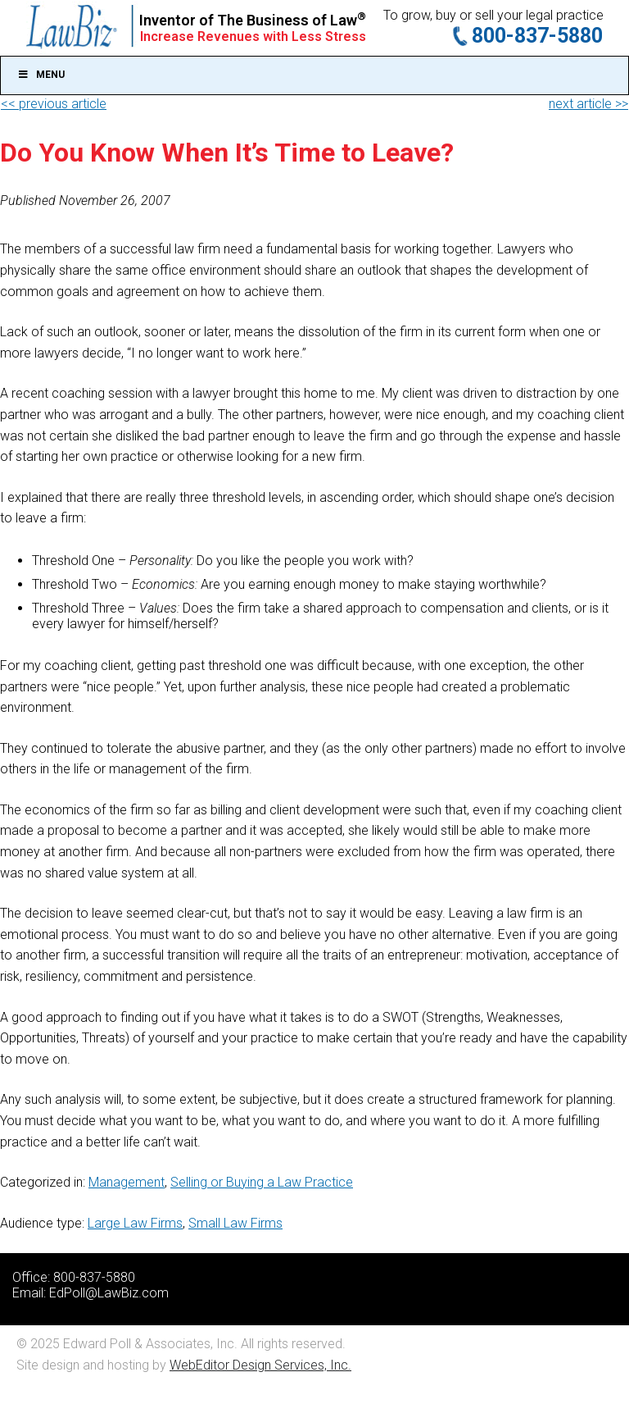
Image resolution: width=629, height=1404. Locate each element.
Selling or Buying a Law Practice (261, 1182)
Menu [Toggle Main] (41, 74)
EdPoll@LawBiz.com (109, 1293)
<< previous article (53, 104)
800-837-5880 (537, 36)
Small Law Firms (235, 1223)
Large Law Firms (135, 1223)
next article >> (588, 104)
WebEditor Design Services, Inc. (260, 1365)
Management (126, 1182)
